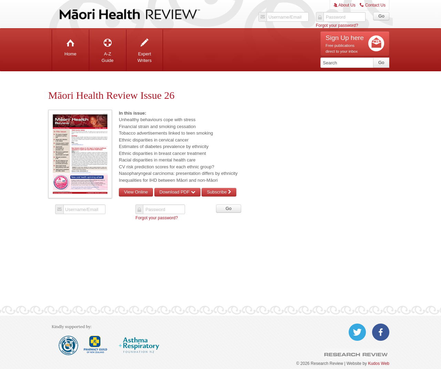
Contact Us (373, 5)
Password (336, 17)
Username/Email (284, 17)
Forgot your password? (337, 25)
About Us (345, 5)
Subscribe (219, 191)
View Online (136, 191)
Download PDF (177, 191)
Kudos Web (378, 363)
